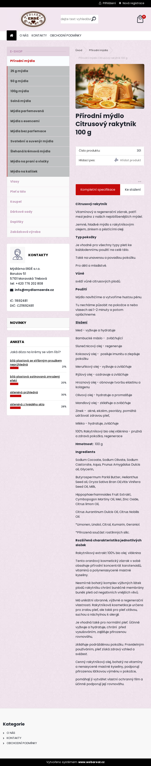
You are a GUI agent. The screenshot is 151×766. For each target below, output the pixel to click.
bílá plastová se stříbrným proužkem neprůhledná (36, 363)
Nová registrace (133, 3)
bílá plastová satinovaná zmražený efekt (35, 379)
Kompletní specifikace (97, 189)
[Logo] (34, 19)
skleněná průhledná (24, 392)
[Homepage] (12, 35)
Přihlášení (109, 3)
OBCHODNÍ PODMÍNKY (65, 35)
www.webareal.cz (91, 762)
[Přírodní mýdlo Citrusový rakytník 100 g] (110, 86)
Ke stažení (133, 189)
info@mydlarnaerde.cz (34, 290)
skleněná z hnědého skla (27, 404)
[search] (93, 19)
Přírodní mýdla (98, 50)
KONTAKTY (39, 35)
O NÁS (24, 35)
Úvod (79, 50)
